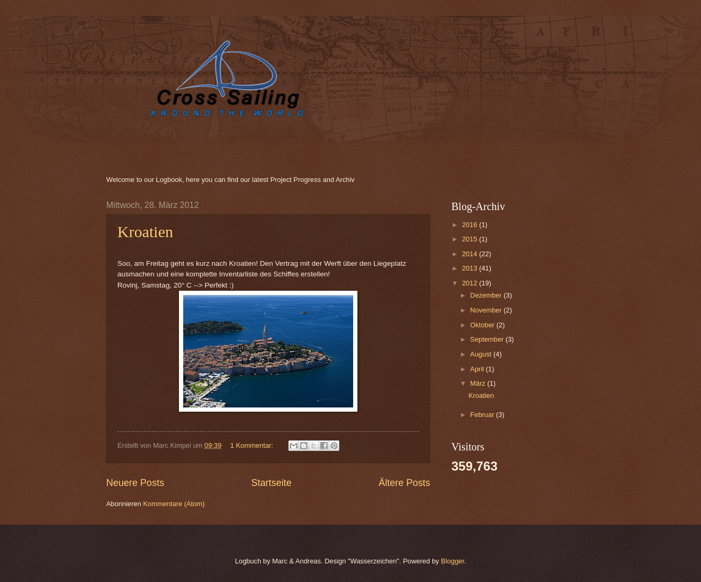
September (488, 339)
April (477, 369)
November (486, 310)
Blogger (452, 561)
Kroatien (145, 231)
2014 (470, 254)
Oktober (483, 325)
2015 (470, 239)
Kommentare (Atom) (173, 504)
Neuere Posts (135, 482)
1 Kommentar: (252, 445)
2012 (470, 283)
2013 (470, 268)
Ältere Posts (404, 482)
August (481, 354)
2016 (470, 225)
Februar (483, 415)
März (478, 383)
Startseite (271, 482)
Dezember (486, 295)
